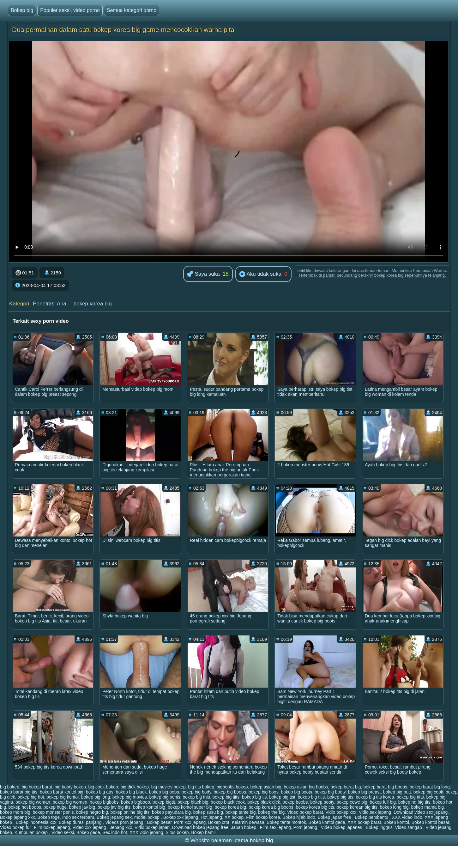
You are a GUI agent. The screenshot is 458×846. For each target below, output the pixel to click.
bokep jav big (82, 807)
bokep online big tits (129, 812)
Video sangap (409, 827)
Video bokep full (15, 827)
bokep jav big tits (114, 807)
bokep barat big (345, 786)
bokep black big (193, 802)
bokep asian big (265, 786)
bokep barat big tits (18, 791)
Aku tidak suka (260, 274)
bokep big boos (264, 791)
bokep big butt (397, 791)
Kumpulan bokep (32, 832)
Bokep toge (48, 817)
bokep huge (55, 807)
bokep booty (322, 802)
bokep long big (394, 807)
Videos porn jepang (124, 822)
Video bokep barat (305, 812)
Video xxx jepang (89, 827)
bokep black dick (263, 802)
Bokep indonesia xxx (36, 822)
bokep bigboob (135, 802)
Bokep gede (88, 832)
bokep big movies (129, 797)
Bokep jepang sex (114, 817)
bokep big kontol (62, 797)
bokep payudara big (171, 812)
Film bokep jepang (52, 827)
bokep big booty (330, 791)
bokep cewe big (351, 802)
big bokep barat (37, 786)
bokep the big (271, 812)
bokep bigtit (164, 802)
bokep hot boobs (24, 807)
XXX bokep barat (364, 822)
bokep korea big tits (315, 807)
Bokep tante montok (286, 822)
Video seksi (62, 832)
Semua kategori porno (131, 10)
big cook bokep (103, 786)
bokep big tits (340, 797)
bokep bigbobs (104, 802)
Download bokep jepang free (200, 827)
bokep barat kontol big (61, 791)
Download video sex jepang (421, 812)
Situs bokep (177, 832)
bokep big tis (254, 797)
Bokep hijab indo (298, 817)
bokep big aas (99, 791)
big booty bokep (70, 786)
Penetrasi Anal (50, 304)
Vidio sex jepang (375, 812)
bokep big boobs (230, 791)
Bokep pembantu (372, 817)
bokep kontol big (149, 807)
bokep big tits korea (375, 797)
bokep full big (383, 802)
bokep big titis (311, 797)
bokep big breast (364, 791)
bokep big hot (30, 797)
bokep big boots (296, 791)
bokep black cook (228, 802)
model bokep (147, 817)
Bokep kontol (396, 822)
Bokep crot (218, 822)
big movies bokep (168, 786)
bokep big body (196, 791)
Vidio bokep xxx (340, 812)
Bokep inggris (379, 827)
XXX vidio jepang (146, 832)
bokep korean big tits (357, 807)
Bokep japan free (335, 817)
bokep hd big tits (414, 802)
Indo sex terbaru (78, 817)
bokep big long (95, 797)
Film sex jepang (275, 827)
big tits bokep (201, 786)
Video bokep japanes (342, 827)
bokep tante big (241, 812)
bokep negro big (92, 812)
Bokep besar (159, 822)
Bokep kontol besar (430, 822)
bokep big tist (282, 797)
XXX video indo (407, 817)
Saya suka (203, 274)
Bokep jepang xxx (17, 817)
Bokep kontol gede (327, 822)
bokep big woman (32, 802)
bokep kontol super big (190, 807)
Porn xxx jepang (190, 822)
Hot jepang (211, 817)
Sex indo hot (114, 832)
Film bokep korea (263, 817)
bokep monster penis (53, 812)
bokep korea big (93, 304)
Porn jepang (305, 827)
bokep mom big (15, 812)
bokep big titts (410, 797)
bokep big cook (428, 791)
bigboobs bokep (232, 786)
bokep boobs (295, 802)
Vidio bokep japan (152, 827)
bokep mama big (427, 807)
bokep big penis (164, 797)
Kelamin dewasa (248, 822)
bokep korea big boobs (271, 807)
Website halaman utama (219, 840)
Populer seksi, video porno (70, 10)
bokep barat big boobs (385, 786)
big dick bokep (134, 786)
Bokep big (22, 10)
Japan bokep (244, 827)
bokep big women (70, 802)
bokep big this (196, 797)
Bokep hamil (203, 832)
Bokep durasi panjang (81, 822)
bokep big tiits (226, 797)
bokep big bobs (164, 791)
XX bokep (234, 817)
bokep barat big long (430, 786)
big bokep (9, 786)
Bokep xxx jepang (180, 817)
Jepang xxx (121, 827)
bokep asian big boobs (306, 786)
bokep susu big (208, 812)
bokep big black (131, 791)
